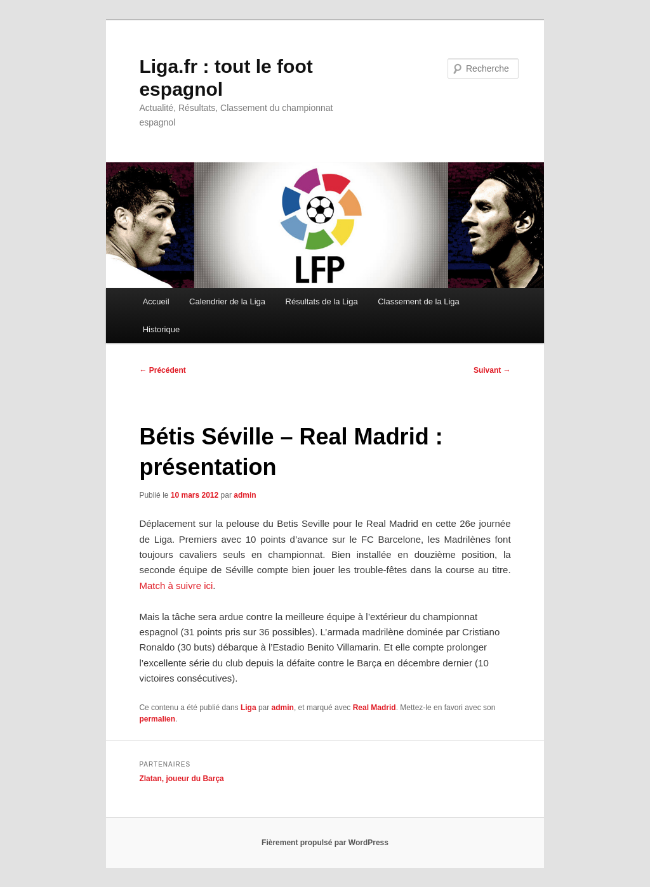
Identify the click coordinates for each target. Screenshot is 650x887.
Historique (161, 329)
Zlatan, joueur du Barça (181, 778)
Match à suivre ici (176, 585)
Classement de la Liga (419, 301)
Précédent (162, 370)
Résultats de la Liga (322, 301)
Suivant (492, 370)
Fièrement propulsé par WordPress (325, 842)
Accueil (156, 301)
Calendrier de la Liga (227, 301)
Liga (248, 707)
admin (245, 495)
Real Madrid (374, 707)
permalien (157, 719)
